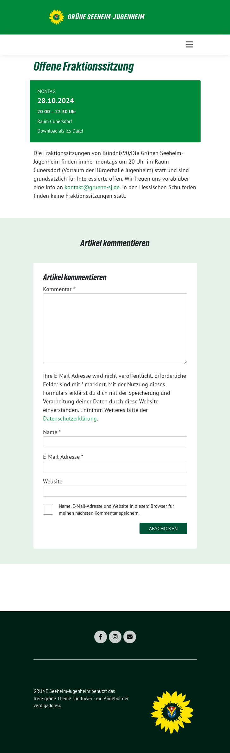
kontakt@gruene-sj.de (92, 187)
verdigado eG (47, 705)
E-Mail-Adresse (63, 456)
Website (52, 481)
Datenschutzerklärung (70, 418)
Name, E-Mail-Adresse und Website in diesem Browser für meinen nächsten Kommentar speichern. (116, 509)
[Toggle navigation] (189, 44)
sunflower (82, 698)
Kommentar (59, 289)
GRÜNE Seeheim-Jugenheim (106, 17)
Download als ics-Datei (60, 131)
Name (52, 432)
